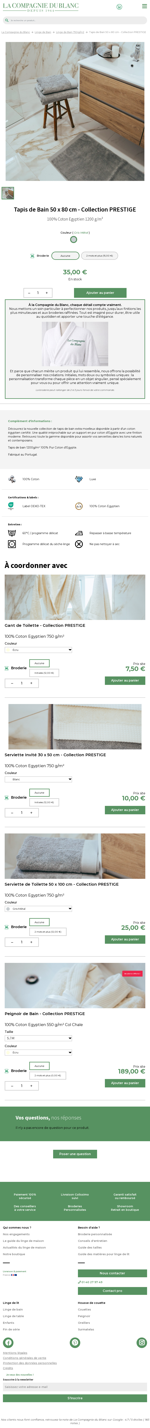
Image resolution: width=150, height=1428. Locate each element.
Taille (9, 1032)
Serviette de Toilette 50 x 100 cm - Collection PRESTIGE (62, 884)
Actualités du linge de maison (24, 1247)
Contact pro (112, 1291)
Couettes (84, 1309)
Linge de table (13, 1316)
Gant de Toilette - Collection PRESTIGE (45, 625)
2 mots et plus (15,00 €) (99, 255)
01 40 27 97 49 (90, 1282)
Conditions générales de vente (24, 1358)
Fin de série (11, 1329)
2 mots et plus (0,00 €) (48, 1075)
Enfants (8, 1323)
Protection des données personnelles (30, 1363)
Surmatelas (86, 1329)
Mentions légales (15, 1353)
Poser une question (75, 1154)
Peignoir (84, 1316)
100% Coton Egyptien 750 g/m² (34, 636)
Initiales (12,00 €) (44, 672)
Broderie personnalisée (95, 1234)
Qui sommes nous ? (17, 1227)
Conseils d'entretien (92, 1241)
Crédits (8, 1368)
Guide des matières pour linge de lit (103, 1254)
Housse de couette (91, 1303)
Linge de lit (11, 1303)
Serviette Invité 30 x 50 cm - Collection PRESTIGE (55, 755)
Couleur (75, 232)
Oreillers (84, 1323)
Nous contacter (112, 1273)
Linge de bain (13, 1309)
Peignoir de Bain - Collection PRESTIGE (45, 1013)
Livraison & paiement (37, 1273)
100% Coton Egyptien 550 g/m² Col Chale (44, 1024)
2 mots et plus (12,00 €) (48, 931)
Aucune (65, 255)
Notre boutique (14, 1254)
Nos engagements (16, 1234)
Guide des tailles (90, 1247)
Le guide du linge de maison (23, 1241)
